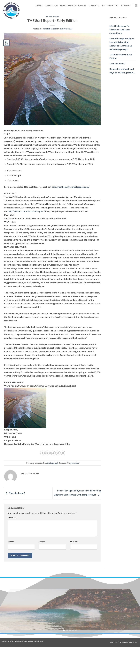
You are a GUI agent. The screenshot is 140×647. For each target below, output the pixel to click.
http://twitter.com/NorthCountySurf (26, 211)
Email (42, 541)
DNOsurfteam (66, 29)
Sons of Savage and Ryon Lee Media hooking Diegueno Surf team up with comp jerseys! (121, 44)
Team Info (93, 5)
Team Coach (51, 5)
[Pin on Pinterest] (57, 453)
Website (74, 541)
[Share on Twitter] (47, 453)
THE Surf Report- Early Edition (120, 56)
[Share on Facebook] (42, 453)
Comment (13, 517)
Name (11, 541)
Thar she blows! (14, 493)
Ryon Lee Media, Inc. (129, 642)
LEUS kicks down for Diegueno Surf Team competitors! (119, 29)
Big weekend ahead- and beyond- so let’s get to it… (122, 71)
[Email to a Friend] (52, 453)
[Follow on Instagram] (136, 5)
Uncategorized (52, 16)
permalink (74, 463)
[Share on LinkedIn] (62, 453)
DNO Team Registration (73, 5)
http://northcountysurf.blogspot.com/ (70, 186)
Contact (126, 5)
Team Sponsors (110, 5)
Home (39, 5)
